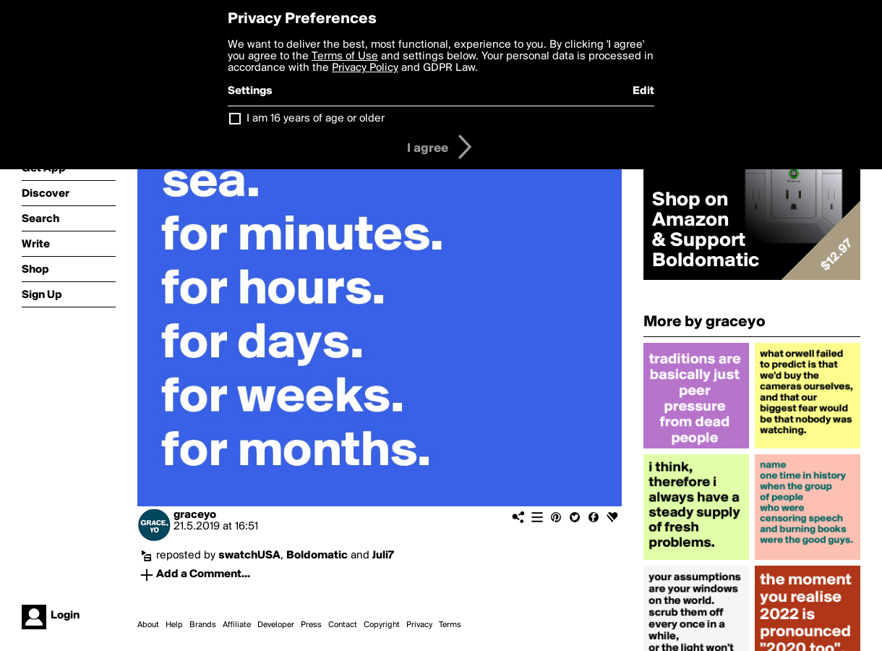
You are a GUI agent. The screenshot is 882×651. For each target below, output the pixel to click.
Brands (202, 625)
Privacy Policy (365, 68)
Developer (275, 625)
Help (174, 625)
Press (311, 625)
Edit (643, 91)
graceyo (195, 515)
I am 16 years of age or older (316, 118)
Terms (450, 625)
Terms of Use (345, 56)
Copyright (382, 625)
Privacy (419, 625)
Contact (342, 625)
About (148, 625)
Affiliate (237, 625)
